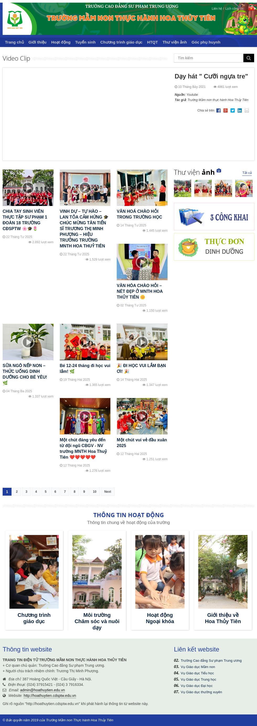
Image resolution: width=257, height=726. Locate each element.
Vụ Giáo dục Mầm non (198, 667)
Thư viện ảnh (175, 42)
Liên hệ (217, 8)
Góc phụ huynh (206, 42)
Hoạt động (61, 42)
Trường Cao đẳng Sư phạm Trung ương (211, 661)
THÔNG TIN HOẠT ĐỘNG (128, 515)
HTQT (152, 42)
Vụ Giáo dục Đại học (196, 686)
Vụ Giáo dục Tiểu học (197, 673)
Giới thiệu (38, 42)
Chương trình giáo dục (121, 42)
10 (94, 492)
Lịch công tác (234, 8)
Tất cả (247, 173)
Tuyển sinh (85, 42)
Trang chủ (14, 42)
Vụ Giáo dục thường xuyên (201, 692)
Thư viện (194, 172)
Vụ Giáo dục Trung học (198, 679)
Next (107, 492)
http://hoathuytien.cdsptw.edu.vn (50, 695)
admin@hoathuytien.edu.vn (42, 690)
